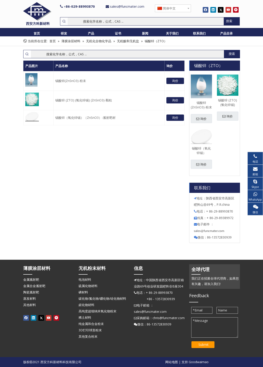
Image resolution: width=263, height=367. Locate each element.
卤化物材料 (86, 305)
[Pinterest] (236, 10)
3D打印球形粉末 (90, 330)
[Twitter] (220, 10)
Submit (203, 344)
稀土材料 (85, 317)
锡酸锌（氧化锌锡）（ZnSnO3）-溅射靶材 (85, 117)
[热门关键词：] (232, 21)
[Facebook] (205, 10)
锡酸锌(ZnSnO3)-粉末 (70, 81)
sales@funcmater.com (127, 6)
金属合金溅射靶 (34, 286)
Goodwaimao (199, 362)
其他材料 (29, 305)
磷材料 (83, 292)
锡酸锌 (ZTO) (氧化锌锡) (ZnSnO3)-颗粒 (83, 100)
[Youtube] (228, 10)
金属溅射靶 (31, 279)
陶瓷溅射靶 (31, 292)
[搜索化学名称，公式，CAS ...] (146, 21)
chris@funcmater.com (169, 318)
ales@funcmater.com (209, 231)
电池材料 (85, 279)
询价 (175, 81)
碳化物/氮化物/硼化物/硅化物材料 (102, 298)
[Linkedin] (213, 10)
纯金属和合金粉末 (91, 324)
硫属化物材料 (88, 286)
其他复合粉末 (88, 336)
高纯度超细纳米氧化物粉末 (97, 311)
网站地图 (171, 362)
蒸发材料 (29, 298)
